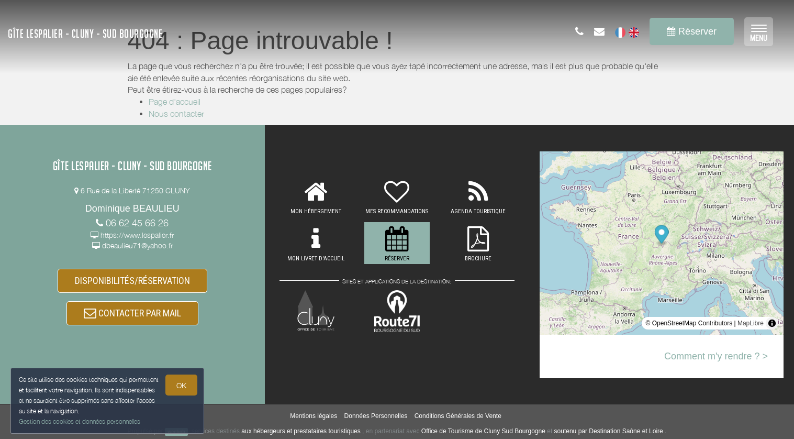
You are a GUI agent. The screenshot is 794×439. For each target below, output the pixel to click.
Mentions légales (313, 416)
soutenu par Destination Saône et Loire (608, 431)
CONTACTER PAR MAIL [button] (132, 313)
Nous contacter (176, 113)
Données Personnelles (376, 416)
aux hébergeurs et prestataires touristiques (300, 431)
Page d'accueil (174, 101)
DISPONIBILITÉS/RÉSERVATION (132, 280)
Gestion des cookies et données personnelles (79, 421)
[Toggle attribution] (772, 323)
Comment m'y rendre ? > (716, 356)
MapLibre (750, 323)
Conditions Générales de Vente (458, 416)
